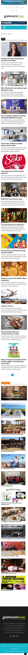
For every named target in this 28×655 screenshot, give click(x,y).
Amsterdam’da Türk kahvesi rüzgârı (10, 556)
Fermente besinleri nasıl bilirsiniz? (12, 225)
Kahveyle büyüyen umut (7, 485)
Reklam (17, 7)
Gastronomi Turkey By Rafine (20, 646)
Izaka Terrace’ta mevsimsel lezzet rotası (11, 417)
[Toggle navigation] (4, 27)
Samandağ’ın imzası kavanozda (13, 397)
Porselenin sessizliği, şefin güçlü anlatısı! (11, 521)
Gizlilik (6, 651)
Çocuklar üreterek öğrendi (7, 451)
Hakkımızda (8, 7)
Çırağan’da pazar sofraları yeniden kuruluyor (12, 434)
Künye (13, 7)
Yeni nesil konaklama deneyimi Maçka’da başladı (13, 538)
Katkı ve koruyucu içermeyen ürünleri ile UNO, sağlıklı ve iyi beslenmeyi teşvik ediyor (13, 361)
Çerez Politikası (12, 651)
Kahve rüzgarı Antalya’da (7, 590)
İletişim (21, 7)
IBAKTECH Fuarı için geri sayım (11, 199)
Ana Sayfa (3, 34)
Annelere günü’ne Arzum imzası (9, 573)
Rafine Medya (10, 646)
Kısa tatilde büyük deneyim (7, 468)
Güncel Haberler (14, 648)
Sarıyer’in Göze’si (7, 306)
